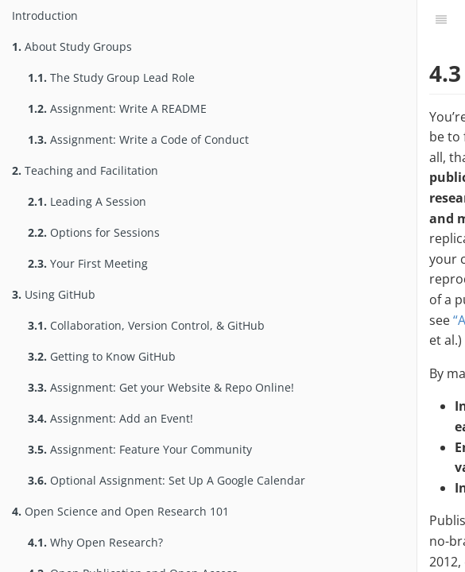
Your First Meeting (88, 263)
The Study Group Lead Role (111, 77)
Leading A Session (87, 201)
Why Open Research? (95, 542)
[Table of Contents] (441, 20)
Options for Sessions (94, 232)
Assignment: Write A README (117, 108)
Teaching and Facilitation (85, 170)
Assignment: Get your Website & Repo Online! (161, 387)
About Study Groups (72, 46)
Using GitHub (53, 294)
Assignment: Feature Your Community (140, 449)
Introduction (45, 15)
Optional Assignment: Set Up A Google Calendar (166, 480)
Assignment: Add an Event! (110, 418)
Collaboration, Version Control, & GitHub (146, 325)
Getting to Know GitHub (102, 356)
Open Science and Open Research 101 (120, 511)
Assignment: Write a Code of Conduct (138, 139)
